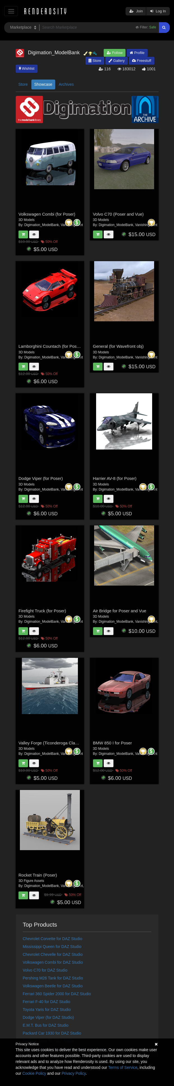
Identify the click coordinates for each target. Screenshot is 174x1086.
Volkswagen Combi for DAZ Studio (53, 962)
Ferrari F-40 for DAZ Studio (46, 1001)
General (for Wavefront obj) (118, 346)
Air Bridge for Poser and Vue (119, 610)
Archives (66, 84)
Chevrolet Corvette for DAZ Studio (52, 938)
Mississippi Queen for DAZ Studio (52, 946)
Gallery (116, 60)
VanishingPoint (146, 225)
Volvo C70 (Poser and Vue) (118, 214)
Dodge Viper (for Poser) (40, 478)
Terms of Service (122, 1067)
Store (95, 60)
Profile (137, 53)
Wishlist (26, 68)
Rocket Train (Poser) (37, 875)
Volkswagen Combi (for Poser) (46, 214)
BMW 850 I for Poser (112, 742)
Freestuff (141, 60)
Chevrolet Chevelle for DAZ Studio (53, 954)
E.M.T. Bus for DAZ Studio (45, 1025)
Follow (114, 53)
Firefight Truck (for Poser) (42, 610)
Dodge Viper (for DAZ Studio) (48, 1017)
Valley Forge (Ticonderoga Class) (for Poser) (60, 742)
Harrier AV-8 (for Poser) (115, 478)
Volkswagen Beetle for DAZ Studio (53, 986)
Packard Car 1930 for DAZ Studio (52, 1033)
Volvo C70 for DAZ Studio (45, 970)
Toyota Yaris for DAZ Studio (47, 1009)
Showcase (43, 84)
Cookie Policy (34, 1073)
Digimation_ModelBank (41, 225)
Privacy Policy (74, 1073)
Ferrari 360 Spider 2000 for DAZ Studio (57, 994)
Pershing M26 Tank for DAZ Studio (53, 978)
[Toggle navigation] (11, 11)
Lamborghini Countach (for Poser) (50, 346)
